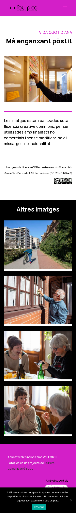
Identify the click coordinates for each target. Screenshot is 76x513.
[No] (71, 500)
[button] (65, 10)
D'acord (39, 507)
